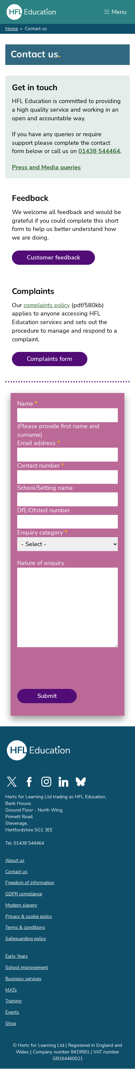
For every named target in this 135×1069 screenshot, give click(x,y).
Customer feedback (53, 257)
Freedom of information (29, 882)
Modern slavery (21, 905)
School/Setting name (45, 488)
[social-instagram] (46, 781)
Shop (10, 1023)
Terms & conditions (25, 927)
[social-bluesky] (80, 781)
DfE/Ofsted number (43, 510)
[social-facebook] (29, 781)
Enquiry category (40, 532)
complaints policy (46, 305)
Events (12, 1012)
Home (11, 29)
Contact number (38, 466)
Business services (23, 979)
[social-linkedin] (63, 781)
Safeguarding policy (25, 938)
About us (14, 860)
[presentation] (67, 668)
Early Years (16, 956)
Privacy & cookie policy (28, 916)
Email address (36, 443)
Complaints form (49, 359)
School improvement (26, 967)
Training (13, 1001)
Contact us (16, 872)
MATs (11, 990)
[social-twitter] (12, 781)
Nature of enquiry (40, 563)
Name (25, 404)
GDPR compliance (23, 894)
